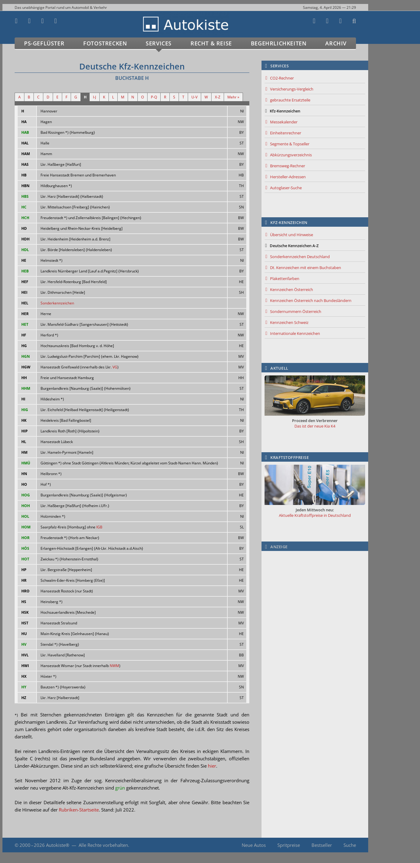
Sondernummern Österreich (295, 311)
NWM (114, 665)
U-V (194, 97)
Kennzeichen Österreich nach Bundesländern (310, 300)
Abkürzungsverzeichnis (291, 155)
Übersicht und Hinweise (291, 234)
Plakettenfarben (284, 278)
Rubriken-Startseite (79, 810)
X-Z (217, 97)
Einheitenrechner (285, 133)
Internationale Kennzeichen (295, 333)
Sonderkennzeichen (57, 303)
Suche (349, 845)
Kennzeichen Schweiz (289, 322)
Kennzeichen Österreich (291, 289)
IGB (99, 527)
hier (212, 766)
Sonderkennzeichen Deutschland (300, 256)
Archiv (336, 43)
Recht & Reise (211, 43)
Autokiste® (57, 845)
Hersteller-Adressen (288, 176)
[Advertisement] (315, 592)
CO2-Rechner (282, 78)
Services (159, 43)
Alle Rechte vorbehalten (103, 845)
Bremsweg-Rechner (287, 166)
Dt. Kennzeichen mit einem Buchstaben (305, 267)
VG (114, 367)
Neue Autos (254, 845)
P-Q (154, 97)
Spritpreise (288, 845)
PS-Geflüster (44, 43)
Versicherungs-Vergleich (291, 89)
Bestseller (321, 845)
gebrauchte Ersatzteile (290, 100)
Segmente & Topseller (289, 144)
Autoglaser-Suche (286, 187)
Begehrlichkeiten (279, 43)
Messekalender (283, 122)
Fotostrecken (105, 43)
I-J (94, 97)
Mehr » (233, 97)
